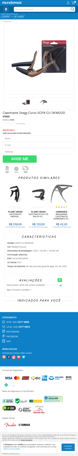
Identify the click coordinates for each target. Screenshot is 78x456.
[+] (60, 280)
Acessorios (7, 21)
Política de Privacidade (11, 449)
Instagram (12, 331)
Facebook (12, 336)
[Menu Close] (6, 9)
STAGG (6, 116)
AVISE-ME (19, 159)
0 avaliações (20, 123)
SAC (8, 341)
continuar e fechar (68, 447)
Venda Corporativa (26, 440)
